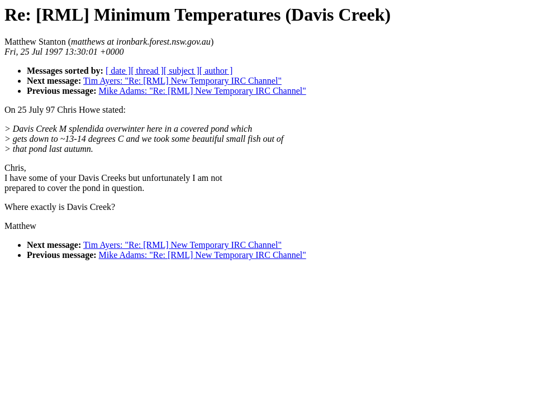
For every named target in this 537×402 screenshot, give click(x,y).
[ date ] (118, 70)
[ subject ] (181, 70)
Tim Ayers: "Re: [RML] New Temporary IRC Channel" (182, 80)
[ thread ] (147, 70)
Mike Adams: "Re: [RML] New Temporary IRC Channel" (202, 90)
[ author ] (216, 70)
